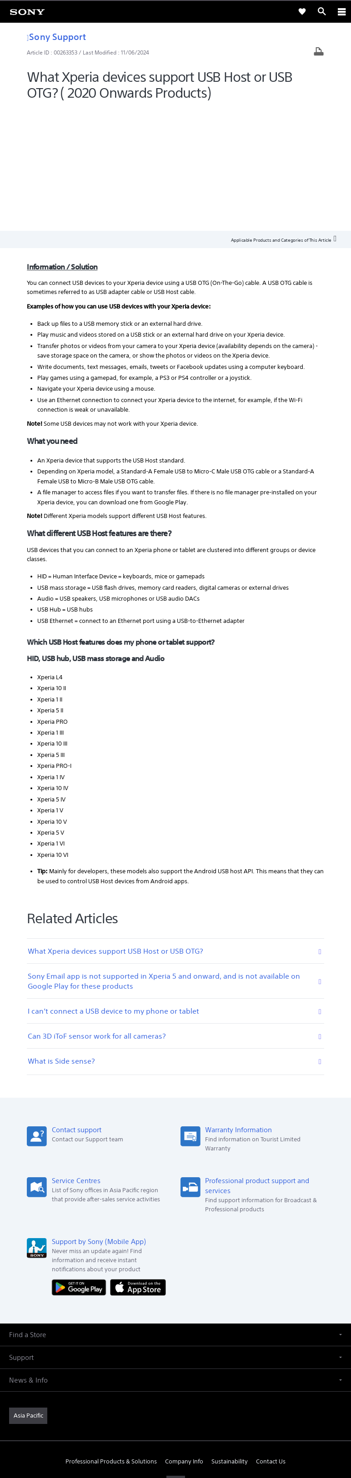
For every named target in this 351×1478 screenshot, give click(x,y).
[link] (27, 11)
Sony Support (56, 36)
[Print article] (318, 52)
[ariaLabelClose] (341, 11)
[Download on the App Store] (138, 1164)
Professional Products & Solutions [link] (111, 1339)
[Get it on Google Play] (81, 1164)
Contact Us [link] (271, 1339)
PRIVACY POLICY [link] (175, 1425)
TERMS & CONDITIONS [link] (176, 1413)
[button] (175, 1212)
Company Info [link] (184, 1339)
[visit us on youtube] (175, 1360)
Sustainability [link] (229, 1339)
